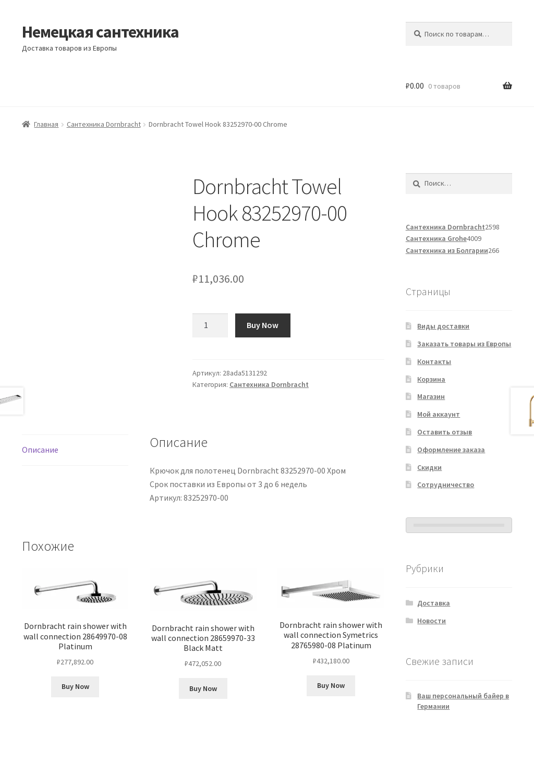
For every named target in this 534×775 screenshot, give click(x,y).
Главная (46, 124)
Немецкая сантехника (100, 31)
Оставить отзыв (444, 432)
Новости (431, 620)
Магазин (431, 396)
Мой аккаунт (438, 414)
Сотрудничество (445, 484)
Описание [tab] (40, 449)
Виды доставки (443, 326)
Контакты (434, 361)
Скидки (429, 467)
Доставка (433, 603)
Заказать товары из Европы (464, 343)
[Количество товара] (210, 325)
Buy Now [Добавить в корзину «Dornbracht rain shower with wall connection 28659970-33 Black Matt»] (203, 688)
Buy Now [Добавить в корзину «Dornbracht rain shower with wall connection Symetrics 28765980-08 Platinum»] (331, 685)
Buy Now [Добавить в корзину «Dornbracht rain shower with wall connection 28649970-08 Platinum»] (75, 686)
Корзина (431, 379)
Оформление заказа (451, 449)
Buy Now (262, 325)
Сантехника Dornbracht (104, 124)
